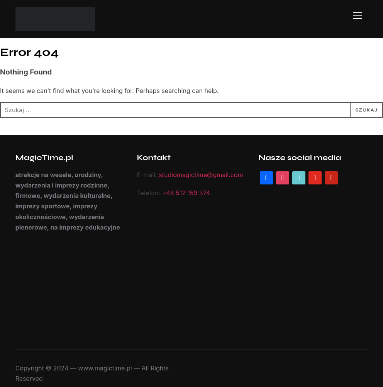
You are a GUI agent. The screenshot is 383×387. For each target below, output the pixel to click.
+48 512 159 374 (183, 193)
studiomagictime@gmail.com (197, 175)
